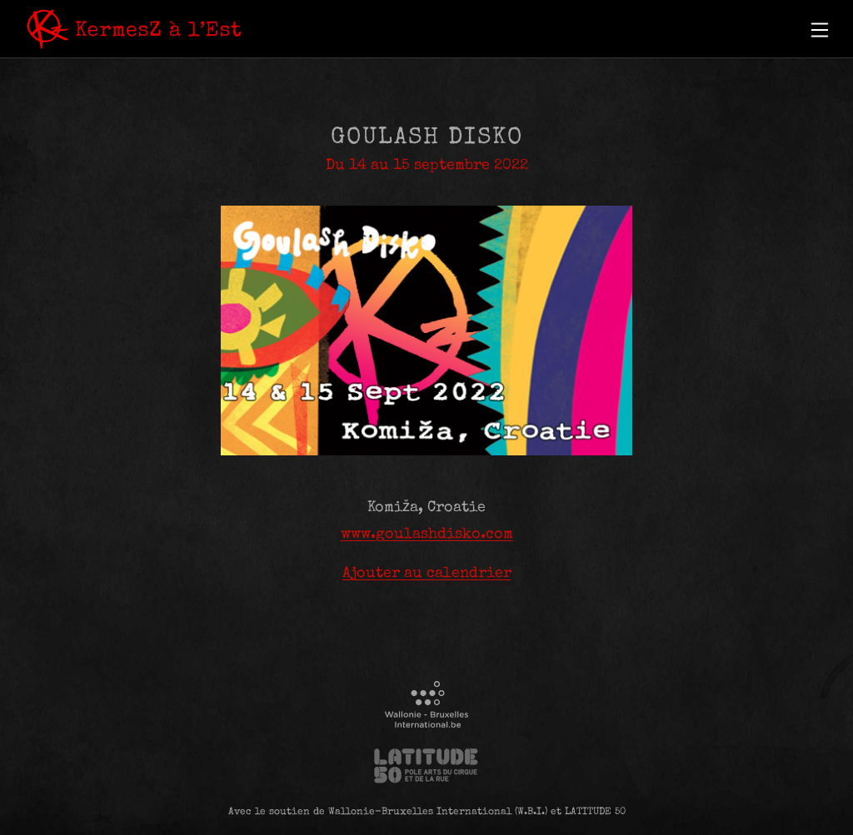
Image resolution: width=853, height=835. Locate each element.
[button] (820, 30)
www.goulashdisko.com (427, 534)
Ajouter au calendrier (426, 573)
